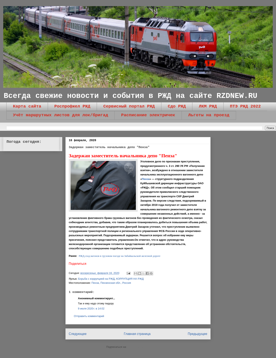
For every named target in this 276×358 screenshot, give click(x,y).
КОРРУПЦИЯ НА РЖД (130, 278)
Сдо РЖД (177, 106)
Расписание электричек (148, 115)
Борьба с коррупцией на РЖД (96, 278)
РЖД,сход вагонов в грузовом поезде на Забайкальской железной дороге (119, 255)
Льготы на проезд (208, 115)
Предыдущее (197, 334)
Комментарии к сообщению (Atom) (148, 346)
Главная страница (137, 334)
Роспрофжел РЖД (72, 106)
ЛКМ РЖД (208, 106)
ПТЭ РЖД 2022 (245, 106)
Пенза (146, 179)
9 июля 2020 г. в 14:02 (91, 308)
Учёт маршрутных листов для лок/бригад (60, 115)
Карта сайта (27, 106)
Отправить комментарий (89, 316)
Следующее (77, 334)
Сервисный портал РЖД (129, 106)
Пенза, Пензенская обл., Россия (111, 282)
